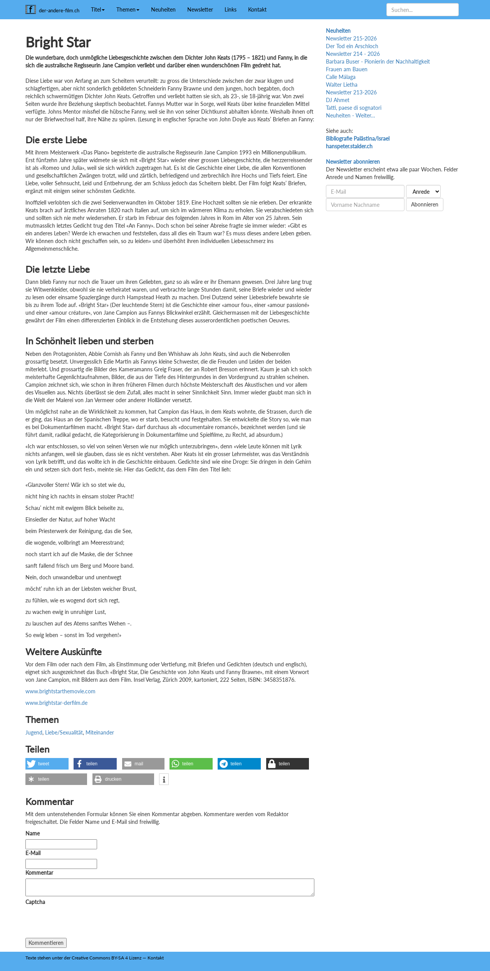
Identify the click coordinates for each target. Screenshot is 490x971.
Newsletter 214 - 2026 (353, 53)
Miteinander (100, 732)
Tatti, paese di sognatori (353, 107)
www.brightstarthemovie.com (60, 691)
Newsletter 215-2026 (351, 38)
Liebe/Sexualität (64, 732)
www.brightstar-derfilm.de (56, 702)
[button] (47, 764)
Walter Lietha (341, 84)
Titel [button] (98, 9)
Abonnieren (424, 204)
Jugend (33, 732)
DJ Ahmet (337, 100)
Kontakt (257, 9)
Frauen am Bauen (347, 69)
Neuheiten (163, 9)
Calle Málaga (341, 77)
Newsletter (200, 9)
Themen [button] (127, 9)
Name (32, 833)
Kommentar (40, 872)
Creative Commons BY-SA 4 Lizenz (106, 958)
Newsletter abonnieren (353, 161)
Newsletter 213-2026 (351, 92)
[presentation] (84, 923)
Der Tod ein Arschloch (352, 46)
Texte (30, 958)
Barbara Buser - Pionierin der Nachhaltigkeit (378, 61)
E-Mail (32, 853)
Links (231, 9)
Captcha (35, 902)
